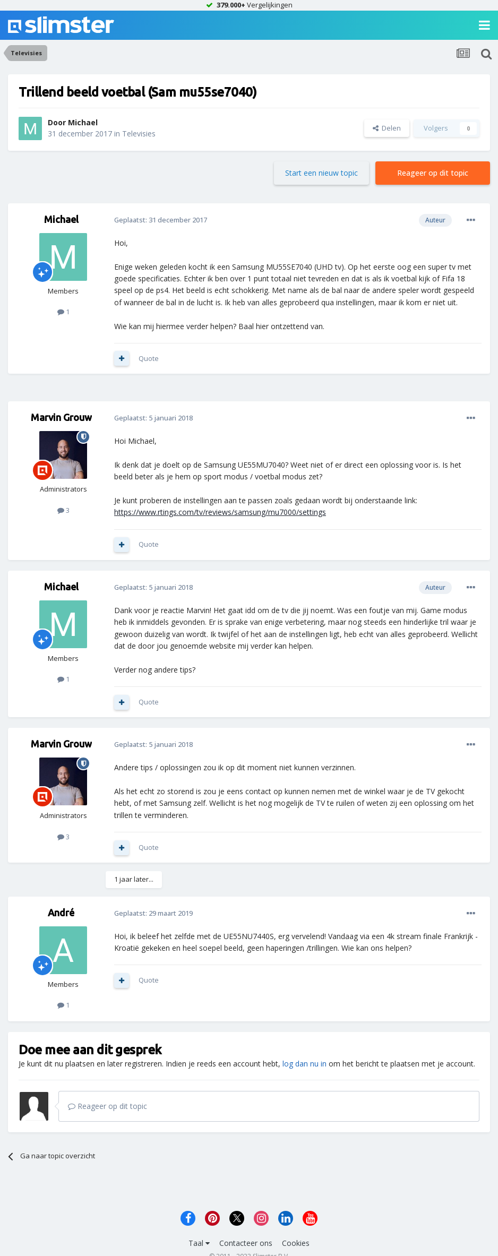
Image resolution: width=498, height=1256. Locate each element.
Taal (199, 1243)
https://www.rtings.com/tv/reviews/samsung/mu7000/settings (220, 512)
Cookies (296, 1243)
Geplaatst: (160, 220)
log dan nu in (304, 1064)
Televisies (139, 133)
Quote (149, 358)
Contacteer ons (245, 1243)
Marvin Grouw (61, 417)
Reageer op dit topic (432, 173)
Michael (83, 122)
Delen (387, 128)
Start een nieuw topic (321, 173)
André (61, 912)
